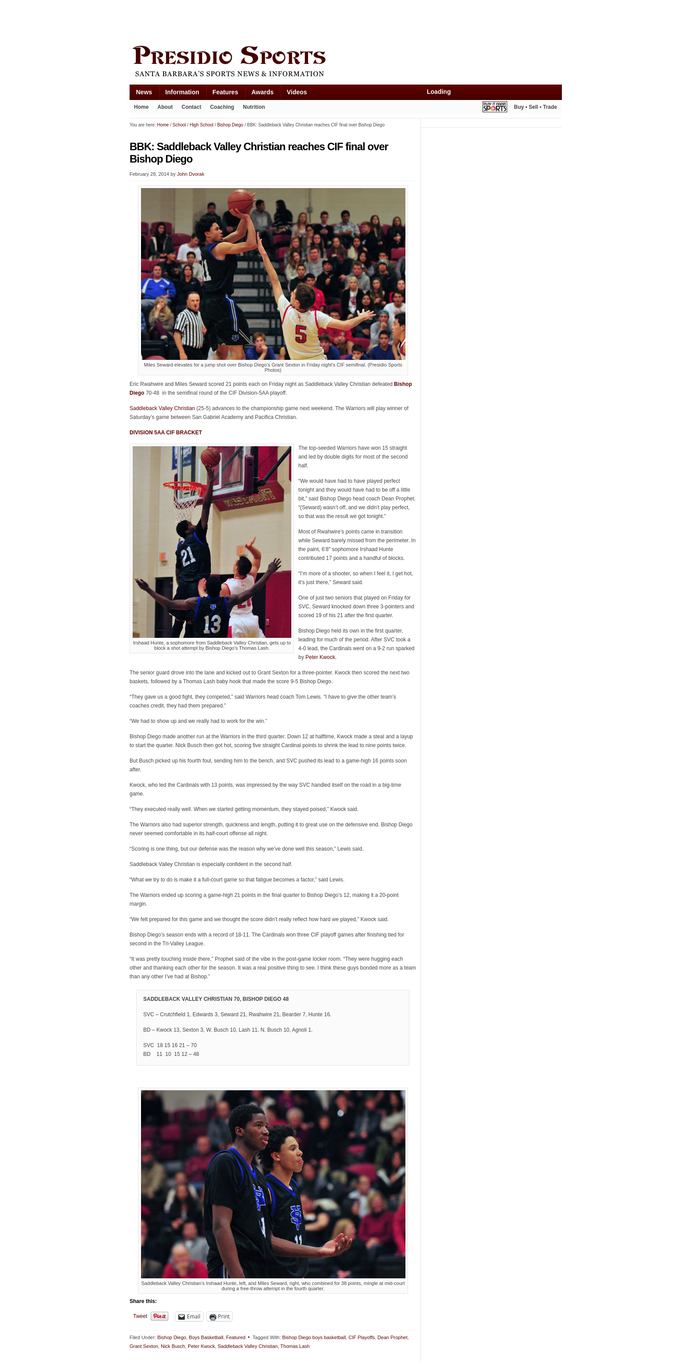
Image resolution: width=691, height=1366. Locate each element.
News (144, 92)
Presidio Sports (345, 63)
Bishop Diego (171, 1337)
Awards (262, 92)
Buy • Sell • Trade (535, 107)
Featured (235, 1337)
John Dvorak (190, 174)
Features (225, 92)
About (165, 107)
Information (182, 92)
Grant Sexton (144, 1346)
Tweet (140, 1316)
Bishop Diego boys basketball (314, 1337)
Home (141, 107)
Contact (191, 107)
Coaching (222, 107)
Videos (297, 92)
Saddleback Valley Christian (162, 408)
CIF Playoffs (362, 1337)
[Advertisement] (290, 21)
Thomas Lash (295, 1346)
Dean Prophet (393, 1337)
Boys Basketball (206, 1337)
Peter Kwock (320, 657)
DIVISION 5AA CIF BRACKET (166, 432)
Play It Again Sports (495, 108)
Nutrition (254, 107)
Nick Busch (173, 1346)
